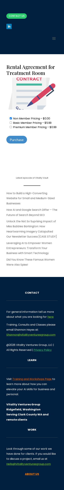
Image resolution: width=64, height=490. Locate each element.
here (50, 317)
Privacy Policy (43, 350)
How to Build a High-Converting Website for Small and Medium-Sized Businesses (30, 198)
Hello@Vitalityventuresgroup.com (28, 464)
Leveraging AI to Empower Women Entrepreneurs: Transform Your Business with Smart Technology (29, 248)
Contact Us (16, 16)
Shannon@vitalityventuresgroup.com (30, 335)
